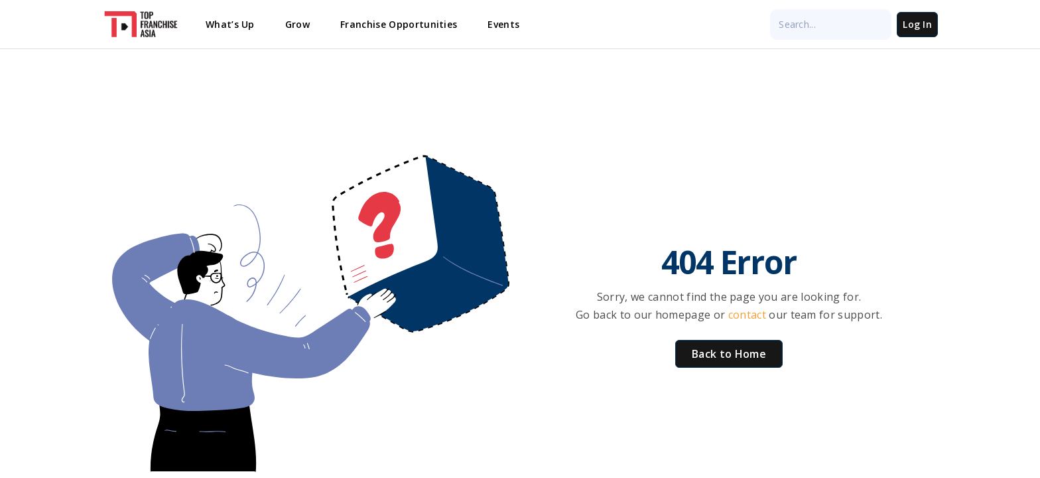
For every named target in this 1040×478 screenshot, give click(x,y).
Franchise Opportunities (398, 24)
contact (748, 314)
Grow (297, 24)
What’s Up (230, 24)
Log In (917, 24)
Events (503, 24)
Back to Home (729, 354)
